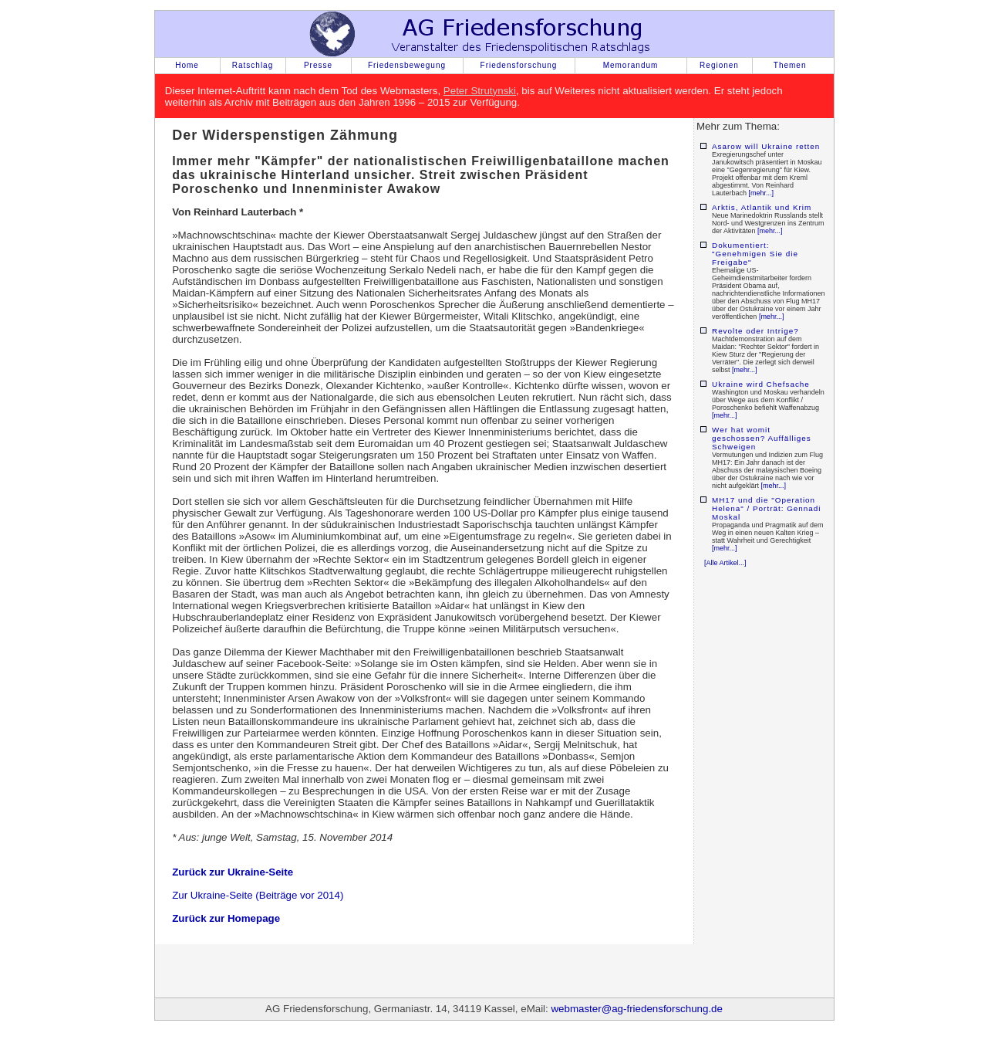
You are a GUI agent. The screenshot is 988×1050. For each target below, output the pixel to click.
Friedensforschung (519, 65)
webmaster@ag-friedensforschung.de (636, 1008)
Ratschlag (252, 65)
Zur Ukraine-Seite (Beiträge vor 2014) (257, 895)
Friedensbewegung (407, 65)
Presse (318, 65)
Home (187, 65)
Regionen (719, 65)
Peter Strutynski (479, 91)
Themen (790, 65)
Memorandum (631, 65)
